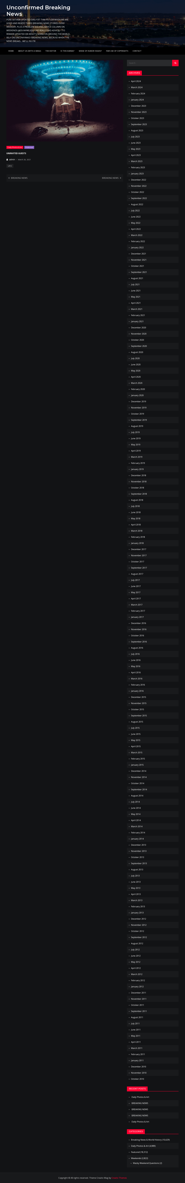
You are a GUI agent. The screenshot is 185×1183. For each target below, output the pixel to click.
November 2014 (138, 777)
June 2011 (136, 1029)
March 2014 (136, 826)
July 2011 (135, 1023)
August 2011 (137, 1017)
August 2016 (137, 647)
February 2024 (138, 93)
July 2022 (135, 210)
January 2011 (137, 1060)
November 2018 (138, 481)
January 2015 (137, 764)
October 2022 (137, 192)
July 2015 (135, 727)
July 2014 (135, 801)
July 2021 (135, 284)
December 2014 (138, 771)
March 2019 (136, 456)
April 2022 (136, 229)
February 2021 (138, 315)
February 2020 (138, 389)
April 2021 (136, 303)
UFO (10, 166)
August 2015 (137, 721)
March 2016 (136, 678)
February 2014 (138, 832)
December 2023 (138, 105)
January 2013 (137, 912)
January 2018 (137, 543)
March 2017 (136, 604)
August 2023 (137, 130)
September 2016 (139, 641)
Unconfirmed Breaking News (38, 10)
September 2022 (139, 198)
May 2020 (135, 370)
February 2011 (138, 1054)
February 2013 (138, 906)
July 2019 (135, 432)
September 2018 (139, 493)
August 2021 (137, 278)
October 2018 (137, 487)
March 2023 (136, 161)
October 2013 (137, 857)
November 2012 (138, 925)
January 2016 (137, 691)
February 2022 (138, 241)
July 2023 (135, 136)
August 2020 (137, 352)
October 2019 (137, 413)
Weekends (136, 1158)
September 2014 (139, 789)
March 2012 (136, 974)
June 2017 (136, 586)
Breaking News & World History (146, 1139)
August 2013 (137, 869)
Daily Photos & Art (14, 147)
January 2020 (137, 395)
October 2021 (137, 266)
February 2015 (138, 758)
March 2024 (136, 87)
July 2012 (135, 949)
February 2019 (138, 463)
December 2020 (138, 327)
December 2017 (138, 549)
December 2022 (138, 179)
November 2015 (138, 703)
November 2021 (138, 259)
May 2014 (135, 814)
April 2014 (136, 820)
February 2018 (138, 537)
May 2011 (135, 1035)
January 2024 (137, 99)
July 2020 (135, 358)
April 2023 (136, 155)
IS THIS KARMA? (67, 51)
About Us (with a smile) (29, 51)
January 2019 (137, 469)
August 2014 (137, 795)
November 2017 (138, 555)
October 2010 (137, 1079)
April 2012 (136, 968)
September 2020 (139, 346)
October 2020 (137, 339)
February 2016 (138, 684)
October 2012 (137, 931)
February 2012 (138, 980)
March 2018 (136, 530)
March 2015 (136, 752)
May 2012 (135, 962)
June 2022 (136, 216)
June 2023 (136, 142)
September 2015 (139, 715)
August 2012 (137, 943)
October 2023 (137, 118)
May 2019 (135, 444)
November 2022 (138, 186)
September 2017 (139, 567)
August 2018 (137, 500)
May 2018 (135, 518)
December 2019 (138, 401)
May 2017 (135, 592)
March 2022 (136, 235)
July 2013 (135, 875)
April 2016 (136, 672)
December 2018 (138, 475)
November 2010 (138, 1072)
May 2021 (135, 296)
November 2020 (138, 333)
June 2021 (136, 290)
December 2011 (138, 992)
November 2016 (138, 629)
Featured (29, 147)
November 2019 (138, 407)
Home (11, 51)
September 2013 (139, 863)
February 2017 (138, 610)
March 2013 (136, 900)
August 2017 (137, 574)
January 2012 (137, 986)
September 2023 (139, 124)
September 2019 (139, 420)
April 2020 (136, 376)
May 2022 (135, 222)
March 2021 (136, 309)
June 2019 (136, 438)
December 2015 (138, 697)
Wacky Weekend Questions (146, 1163)
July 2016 (135, 654)
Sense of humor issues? (90, 51)
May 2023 (135, 149)
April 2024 (136, 81)
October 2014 (137, 783)
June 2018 (136, 512)
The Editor (50, 51)
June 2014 (136, 808)
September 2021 (139, 272)
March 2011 (136, 1048)
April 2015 (136, 746)
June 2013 (136, 881)
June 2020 (136, 364)
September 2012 (139, 937)
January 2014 (137, 838)
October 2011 (137, 1005)
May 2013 (135, 888)
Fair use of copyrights (117, 51)
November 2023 (138, 112)
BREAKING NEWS (19, 178)
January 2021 (137, 321)
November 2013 (138, 851)
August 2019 (137, 426)
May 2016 (135, 666)
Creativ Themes (119, 1177)
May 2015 (135, 740)
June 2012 (136, 955)
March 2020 (136, 383)
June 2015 (136, 734)
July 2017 (135, 580)
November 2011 (138, 998)
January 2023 (137, 173)
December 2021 (138, 253)
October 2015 (137, 709)
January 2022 (137, 247)
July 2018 (135, 506)
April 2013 (136, 894)
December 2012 (138, 918)
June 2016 (136, 660)
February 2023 (138, 167)
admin (12, 159)
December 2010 (138, 1066)
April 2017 (136, 598)
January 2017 (137, 617)
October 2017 (137, 561)
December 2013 (138, 844)
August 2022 (137, 204)
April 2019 (136, 450)
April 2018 (136, 524)
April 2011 (136, 1042)
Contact (137, 51)
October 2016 (137, 635)
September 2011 (139, 1011)
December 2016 (138, 623)
